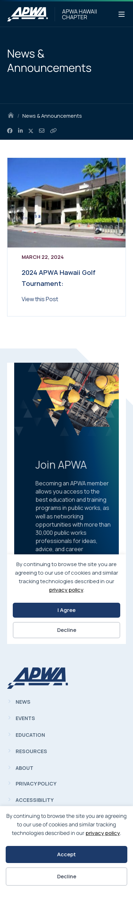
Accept (66, 854)
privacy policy (102, 833)
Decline (66, 876)
